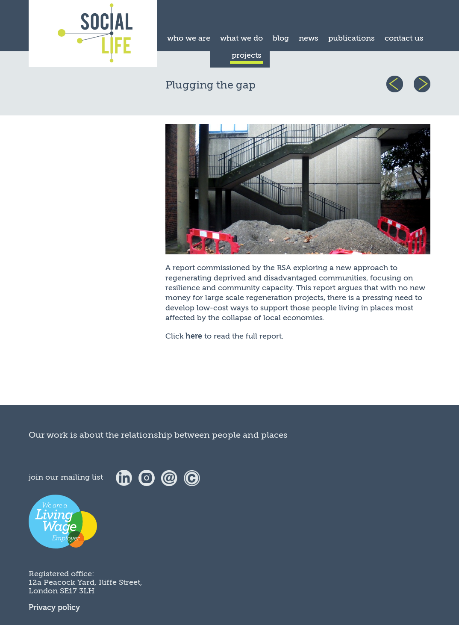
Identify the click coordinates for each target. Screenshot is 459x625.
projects (247, 55)
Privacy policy (54, 607)
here (193, 336)
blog (281, 38)
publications (351, 38)
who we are (188, 38)
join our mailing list (66, 477)
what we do (241, 38)
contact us (404, 38)
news (308, 38)
